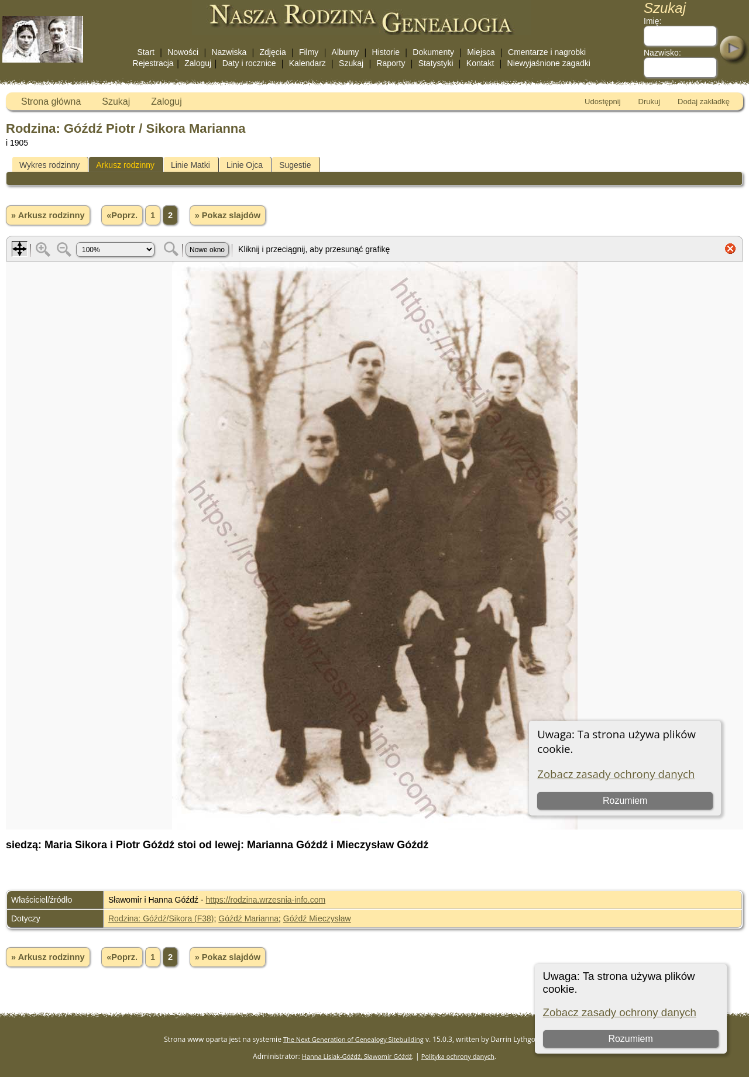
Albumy (345, 52)
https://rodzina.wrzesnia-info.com (266, 899)
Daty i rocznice (249, 63)
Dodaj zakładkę (704, 101)
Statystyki (435, 63)
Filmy (308, 52)
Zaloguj (197, 63)
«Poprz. (122, 215)
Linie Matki (190, 165)
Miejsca (480, 52)
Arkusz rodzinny (125, 165)
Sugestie (295, 165)
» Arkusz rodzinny (48, 215)
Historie (386, 52)
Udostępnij (602, 101)
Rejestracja (153, 63)
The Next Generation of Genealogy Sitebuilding (353, 1039)
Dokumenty (433, 52)
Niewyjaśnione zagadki (548, 63)
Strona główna (51, 101)
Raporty (390, 63)
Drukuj (649, 101)
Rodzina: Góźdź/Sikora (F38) (161, 918)
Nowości (182, 52)
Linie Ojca (244, 165)
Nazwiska (228, 52)
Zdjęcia (273, 52)
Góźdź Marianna (248, 918)
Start (145, 52)
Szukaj (351, 63)
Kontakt (480, 63)
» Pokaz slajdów (227, 215)
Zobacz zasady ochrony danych (619, 1012)
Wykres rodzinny (49, 165)
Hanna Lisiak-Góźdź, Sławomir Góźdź (357, 1056)
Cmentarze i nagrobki (547, 52)
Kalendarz (307, 63)
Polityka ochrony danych (457, 1056)
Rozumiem (630, 1039)
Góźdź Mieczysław (317, 918)
